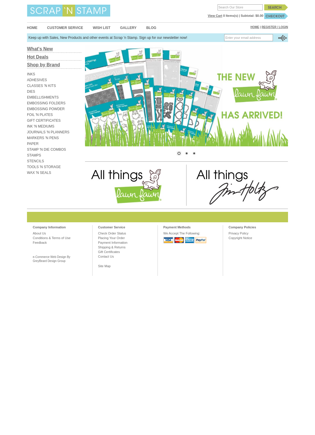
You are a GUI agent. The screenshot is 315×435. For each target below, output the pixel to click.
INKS (31, 74)
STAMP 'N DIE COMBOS (46, 150)
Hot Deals (37, 56)
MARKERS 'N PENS (43, 138)
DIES (31, 92)
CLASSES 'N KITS (41, 86)
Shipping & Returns (112, 247)
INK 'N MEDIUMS (40, 126)
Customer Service (65, 28)
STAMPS (34, 155)
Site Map (104, 266)
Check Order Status (112, 233)
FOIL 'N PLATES (40, 115)
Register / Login (275, 27)
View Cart (215, 15)
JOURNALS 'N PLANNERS (48, 132)
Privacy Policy (238, 233)
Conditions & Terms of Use (51, 238)
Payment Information (113, 242)
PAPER (33, 144)
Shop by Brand (43, 64)
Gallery (128, 28)
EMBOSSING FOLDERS (46, 103)
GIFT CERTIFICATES (44, 121)
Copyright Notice (240, 238)
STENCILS (35, 161)
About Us (39, 233)
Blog (151, 28)
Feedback (40, 242)
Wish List (102, 28)
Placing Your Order (111, 238)
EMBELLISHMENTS (43, 97)
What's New (40, 48)
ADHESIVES (37, 80)
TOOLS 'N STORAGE (44, 167)
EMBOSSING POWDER (46, 109)
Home (32, 28)
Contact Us (106, 256)
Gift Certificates (109, 252)
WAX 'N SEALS (39, 173)
